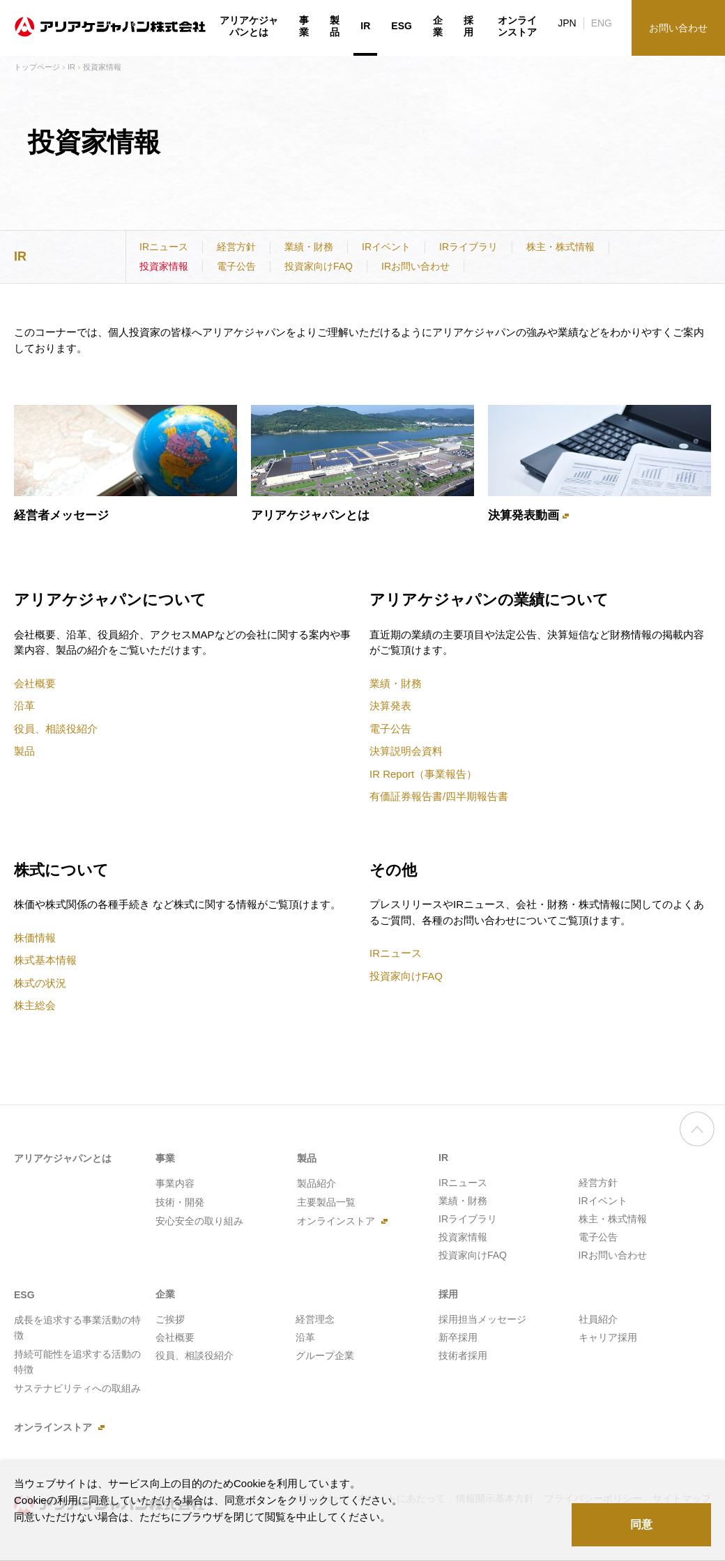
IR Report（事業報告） (423, 774)
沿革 (24, 706)
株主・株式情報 (560, 246)
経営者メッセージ (61, 515)
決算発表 (390, 706)
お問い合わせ (678, 27)
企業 (438, 26)
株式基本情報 (45, 960)
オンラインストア (517, 26)
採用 (468, 26)
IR (71, 67)
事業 (304, 26)
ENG (601, 23)
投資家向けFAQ (318, 266)
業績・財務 (308, 246)
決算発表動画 (523, 515)
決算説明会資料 (406, 751)
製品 (24, 751)
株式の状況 (40, 983)
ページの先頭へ (697, 1142)
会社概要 (35, 683)
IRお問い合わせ (415, 266)
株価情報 (35, 938)
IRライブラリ (468, 246)
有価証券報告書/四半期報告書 (438, 796)
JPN (567, 23)
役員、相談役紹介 (56, 729)
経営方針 (236, 246)
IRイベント (386, 246)
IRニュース (163, 246)
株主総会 (35, 1005)
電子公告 (236, 266)
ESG (401, 25)
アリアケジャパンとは (310, 515)
